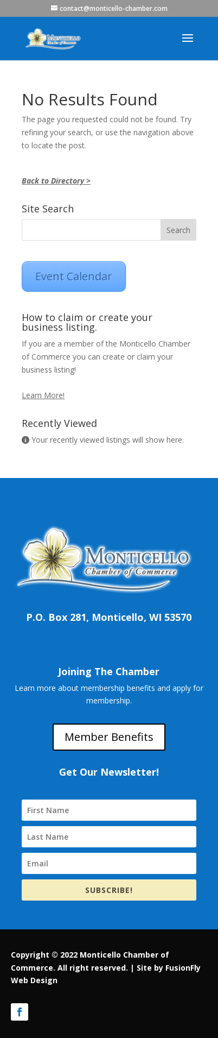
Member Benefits (109, 736)
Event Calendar (73, 276)
